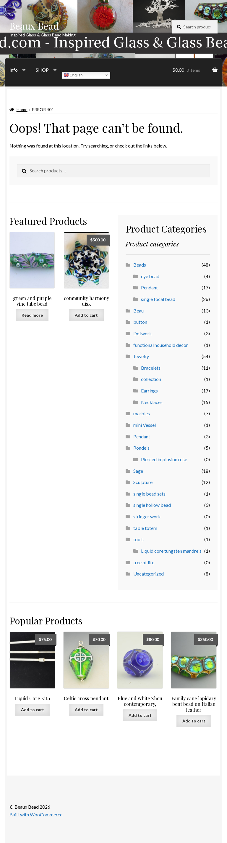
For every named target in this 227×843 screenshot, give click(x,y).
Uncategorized (148, 573)
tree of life (143, 562)
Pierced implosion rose (164, 459)
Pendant (149, 287)
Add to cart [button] (86, 315)
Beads (139, 264)
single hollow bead (152, 505)
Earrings (149, 390)
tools (138, 539)
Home (22, 109)
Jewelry (141, 356)
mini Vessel (144, 425)
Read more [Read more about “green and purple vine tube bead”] (32, 315)
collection (151, 379)
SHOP (42, 70)
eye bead (150, 276)
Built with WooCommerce (35, 814)
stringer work (147, 516)
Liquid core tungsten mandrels (171, 551)
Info (13, 70)
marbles (141, 413)
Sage (138, 471)
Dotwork (142, 333)
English (73, 75)
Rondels (141, 448)
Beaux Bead (34, 25)
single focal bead (158, 299)
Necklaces (152, 402)
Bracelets (150, 368)
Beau (138, 310)
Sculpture (143, 482)
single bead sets (149, 493)
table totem (145, 528)
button (140, 322)
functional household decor (160, 345)
